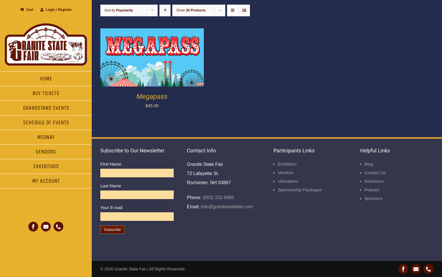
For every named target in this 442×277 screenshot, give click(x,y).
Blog (368, 164)
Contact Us (375, 172)
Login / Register (56, 10)
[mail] (46, 226)
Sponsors (373, 198)
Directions (374, 181)
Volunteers (288, 181)
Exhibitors (287, 164)
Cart (26, 10)
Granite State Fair (130, 269)
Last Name (110, 185)
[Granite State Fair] (45, 25)
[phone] (58, 226)
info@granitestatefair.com (226, 206)
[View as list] (244, 10)
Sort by (118, 10)
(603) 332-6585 (218, 197)
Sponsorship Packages (300, 189)
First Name (110, 164)
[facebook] (33, 226)
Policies (371, 189)
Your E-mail (111, 207)
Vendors (286, 172)
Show (191, 10)
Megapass (151, 97)
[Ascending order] (165, 10)
